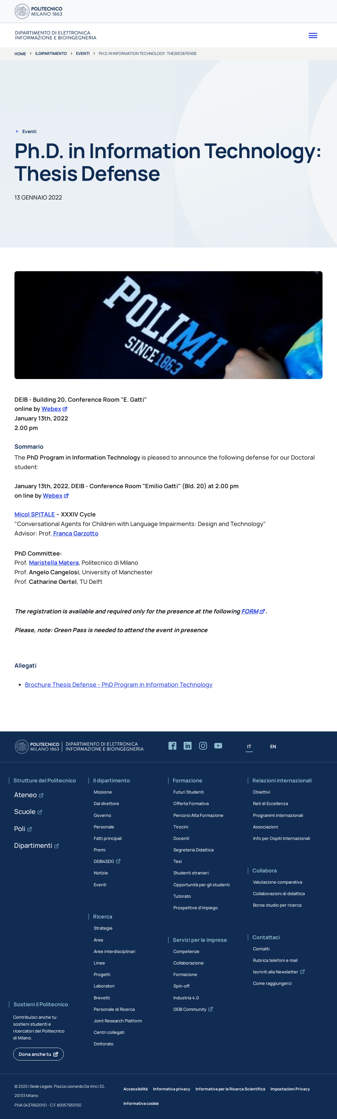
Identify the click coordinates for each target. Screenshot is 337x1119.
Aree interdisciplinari (114, 951)
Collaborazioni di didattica (279, 893)
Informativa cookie (141, 1103)
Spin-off (181, 986)
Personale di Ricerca (114, 1009)
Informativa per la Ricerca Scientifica (230, 1089)
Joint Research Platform (118, 1021)
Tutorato (182, 896)
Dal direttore (106, 803)
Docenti (181, 838)
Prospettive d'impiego (195, 908)
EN (273, 746)
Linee (99, 963)
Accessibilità (135, 1089)
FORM (249, 611)
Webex (51, 409)
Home (20, 54)
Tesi (177, 861)
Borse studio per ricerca (277, 905)
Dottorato (104, 1044)
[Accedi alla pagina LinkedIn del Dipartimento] (188, 746)
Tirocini (180, 827)
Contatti (261, 949)
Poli (19, 828)
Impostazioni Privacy (290, 1089)
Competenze (186, 951)
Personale (104, 827)
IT (249, 746)
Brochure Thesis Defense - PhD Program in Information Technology (119, 684)
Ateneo (25, 794)
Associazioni (265, 827)
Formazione (185, 974)
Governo (102, 815)
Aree (98, 940)
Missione (103, 792)
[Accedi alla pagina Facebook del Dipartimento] (172, 746)
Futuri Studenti (188, 792)
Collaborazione (188, 963)
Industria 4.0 (186, 998)
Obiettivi (261, 792)
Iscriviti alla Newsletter (275, 972)
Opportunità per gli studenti (201, 885)
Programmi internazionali (278, 815)
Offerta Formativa (191, 803)
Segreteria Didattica (193, 850)
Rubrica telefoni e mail (275, 960)
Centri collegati (109, 1032)
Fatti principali (108, 838)
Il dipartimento (51, 53)
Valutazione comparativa (277, 882)
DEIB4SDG (104, 861)
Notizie (101, 873)
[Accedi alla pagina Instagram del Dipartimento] (203, 746)
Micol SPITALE (34, 514)
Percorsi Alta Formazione (198, 815)
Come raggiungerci (272, 983)
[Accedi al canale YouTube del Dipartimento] (218, 746)
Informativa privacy (171, 1089)
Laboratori (104, 986)
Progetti (102, 974)
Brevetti (102, 998)
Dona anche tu (35, 1054)
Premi (99, 850)
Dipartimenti (33, 845)
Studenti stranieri (191, 873)
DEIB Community (189, 1009)
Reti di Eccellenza (270, 803)
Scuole (25, 811)
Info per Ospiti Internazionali (281, 838)
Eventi (83, 53)
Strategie (103, 928)
